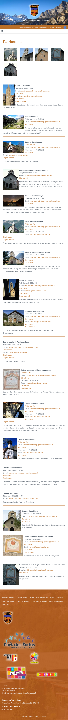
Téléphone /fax (30, 145)
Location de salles (8, 597)
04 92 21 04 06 (10, 691)
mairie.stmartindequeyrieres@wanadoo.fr (36, 91)
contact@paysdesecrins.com (31, 96)
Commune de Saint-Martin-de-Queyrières (34, 21)
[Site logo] (34, 10)
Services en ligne (23, 601)
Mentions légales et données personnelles (48, 601)
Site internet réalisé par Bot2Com (34, 716)
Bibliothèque (22, 597)
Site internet (19, 93)
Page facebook (20, 101)
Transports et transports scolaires (42, 597)
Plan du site (6, 604)
